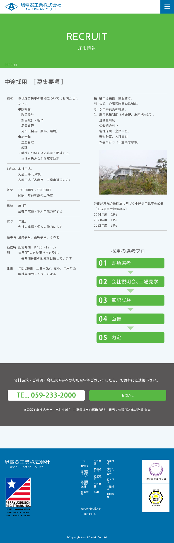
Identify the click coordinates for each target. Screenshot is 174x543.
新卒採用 (110, 480)
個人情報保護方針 (91, 508)
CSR (96, 491)
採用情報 (110, 462)
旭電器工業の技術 (85, 484)
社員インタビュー (110, 471)
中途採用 (110, 488)
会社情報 (98, 462)
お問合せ (127, 395)
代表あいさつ (98, 470)
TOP (83, 461)
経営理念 (98, 477)
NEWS (84, 466)
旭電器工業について (85, 473)
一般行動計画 (88, 513)
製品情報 (85, 493)
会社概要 (98, 485)
